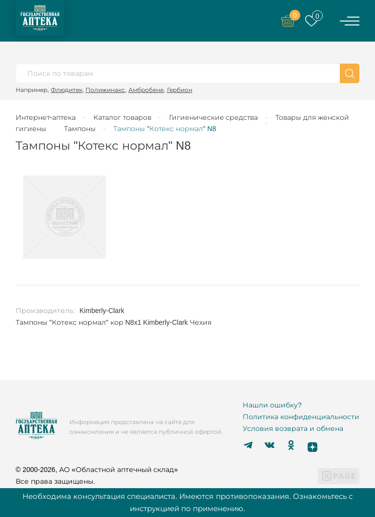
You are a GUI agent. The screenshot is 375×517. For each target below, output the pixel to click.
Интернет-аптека (46, 117)
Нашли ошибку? (272, 405)
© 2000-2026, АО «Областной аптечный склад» (97, 469)
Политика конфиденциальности (301, 416)
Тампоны (80, 128)
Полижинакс (105, 89)
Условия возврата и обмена (293, 428)
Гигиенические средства (213, 117)
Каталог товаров (122, 117)
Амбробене (146, 89)
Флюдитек (67, 89)
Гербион (179, 89)
